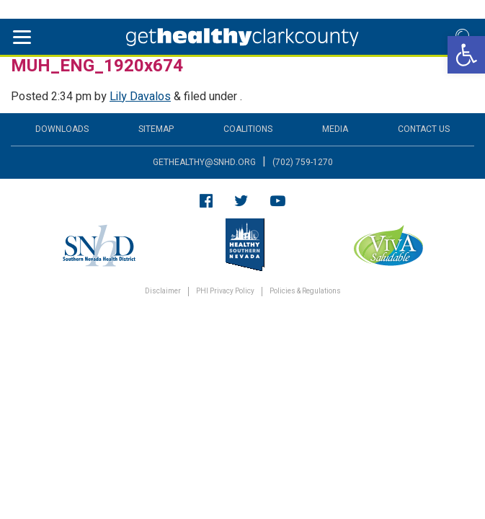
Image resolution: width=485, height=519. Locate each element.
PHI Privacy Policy (225, 291)
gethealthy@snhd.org (204, 162)
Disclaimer (163, 291)
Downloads (62, 129)
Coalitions (247, 129)
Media (335, 129)
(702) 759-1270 (302, 162)
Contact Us (424, 129)
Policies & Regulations (305, 291)
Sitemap (156, 129)
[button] (466, 55)
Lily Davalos (140, 96)
